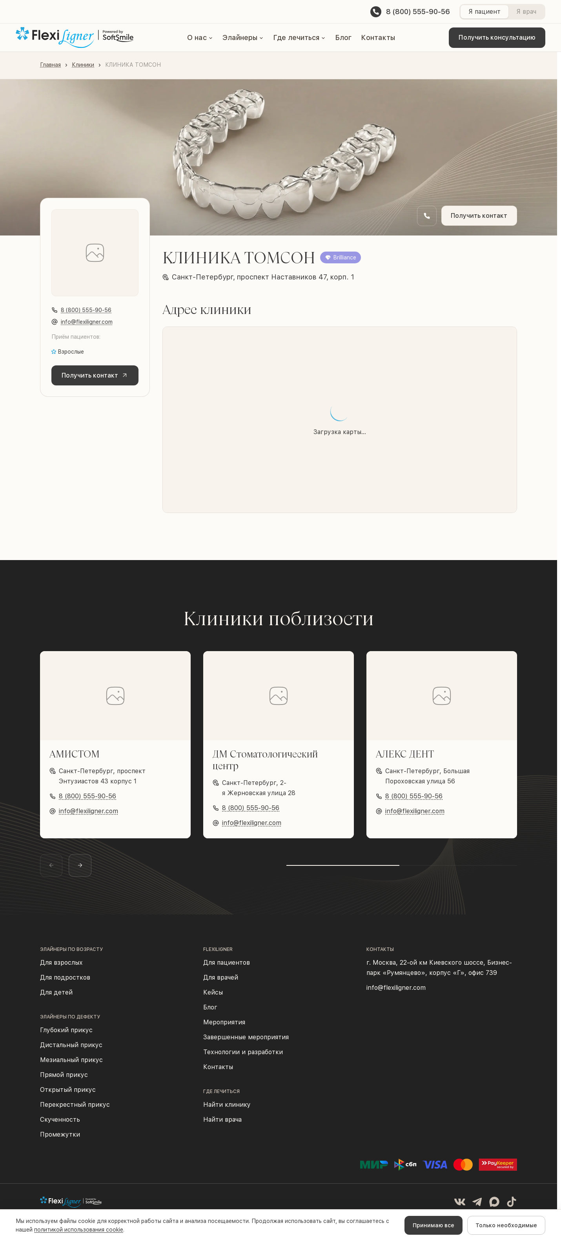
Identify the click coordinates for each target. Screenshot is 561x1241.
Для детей (56, 996)
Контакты (378, 37)
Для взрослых (61, 966)
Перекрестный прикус (75, 1108)
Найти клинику (227, 1108)
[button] (200, 37)
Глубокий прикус (66, 1034)
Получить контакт (478, 215)
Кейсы (213, 996)
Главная (50, 65)
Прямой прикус (64, 1078)
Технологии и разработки (243, 1056)
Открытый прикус (68, 1093)
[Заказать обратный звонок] (425, 216)
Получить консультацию (497, 37)
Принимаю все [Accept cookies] (433, 1225)
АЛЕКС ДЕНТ (405, 754)
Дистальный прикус (71, 1049)
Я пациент (484, 11)
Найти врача (222, 1123)
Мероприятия (224, 1026)
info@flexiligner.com (87, 322)
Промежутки (60, 1138)
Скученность (60, 1123)
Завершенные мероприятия (246, 1041)
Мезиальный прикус (71, 1064)
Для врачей (220, 981)
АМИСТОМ (74, 754)
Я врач (526, 11)
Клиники (83, 65)
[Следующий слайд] (86, 867)
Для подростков (65, 981)
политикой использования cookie (78, 1229)
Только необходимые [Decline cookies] (506, 1225)
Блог (343, 37)
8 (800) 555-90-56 (86, 310)
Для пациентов (226, 966)
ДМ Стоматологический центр (265, 760)
